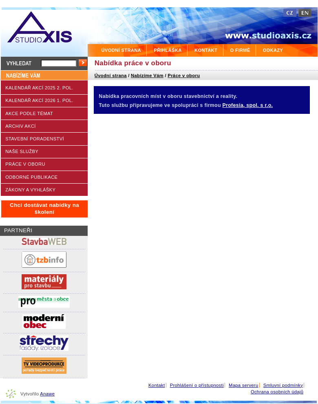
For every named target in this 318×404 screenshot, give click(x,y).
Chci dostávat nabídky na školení (44, 208)
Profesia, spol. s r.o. (248, 105)
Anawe (47, 393)
